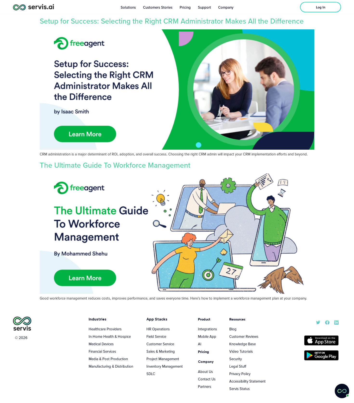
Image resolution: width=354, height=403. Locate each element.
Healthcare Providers (105, 329)
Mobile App (207, 336)
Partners (204, 386)
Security (235, 359)
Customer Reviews (243, 336)
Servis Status (239, 388)
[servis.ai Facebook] (327, 322)
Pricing (203, 352)
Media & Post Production (108, 359)
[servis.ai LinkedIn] (336, 322)
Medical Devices (101, 344)
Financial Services (102, 351)
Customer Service (160, 344)
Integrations (207, 329)
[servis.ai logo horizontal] (33, 7)
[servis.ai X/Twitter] (318, 322)
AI (199, 344)
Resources (237, 319)
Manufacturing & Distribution (111, 366)
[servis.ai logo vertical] (22, 324)
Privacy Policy (239, 373)
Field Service (156, 336)
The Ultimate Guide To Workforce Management (115, 165)
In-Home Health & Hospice (110, 336)
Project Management (162, 359)
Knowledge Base (242, 344)
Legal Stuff (237, 366)
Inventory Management (164, 366)
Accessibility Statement (247, 381)
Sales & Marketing (160, 351)
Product (204, 319)
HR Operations (158, 329)
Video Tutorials (241, 351)
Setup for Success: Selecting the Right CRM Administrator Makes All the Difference (172, 21)
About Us (205, 371)
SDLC (150, 373)
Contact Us (207, 379)
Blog (232, 329)
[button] (342, 391)
